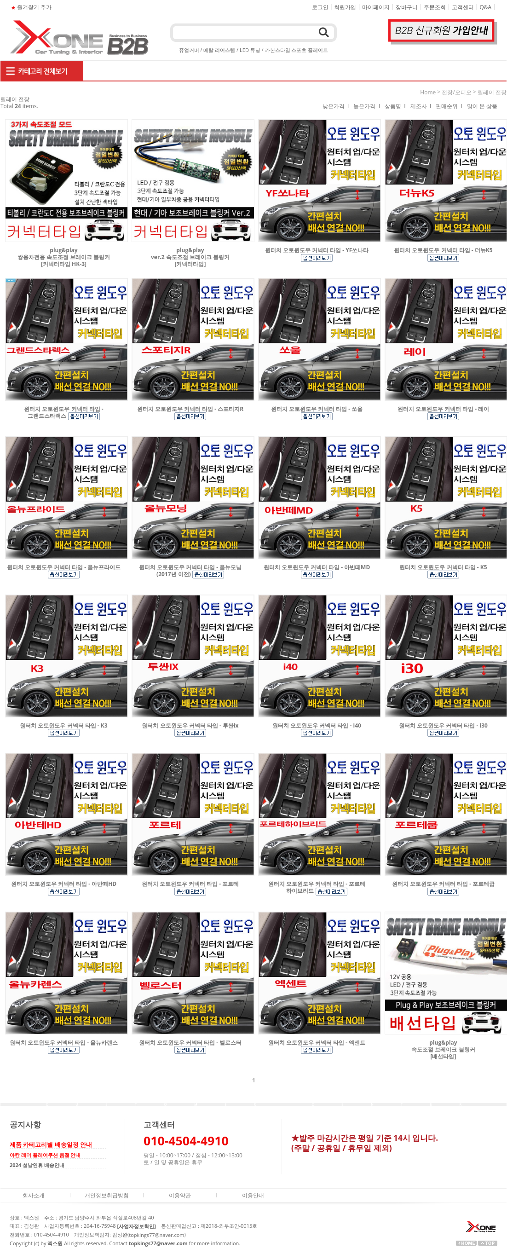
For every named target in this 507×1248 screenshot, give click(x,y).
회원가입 (345, 7)
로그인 (320, 7)
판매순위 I (449, 106)
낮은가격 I (336, 106)
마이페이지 (376, 7)
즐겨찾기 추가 (31, 7)
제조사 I (421, 106)
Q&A (486, 7)
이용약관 (180, 1195)
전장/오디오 (456, 92)
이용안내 (253, 1195)
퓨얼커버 (189, 49)
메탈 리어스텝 (219, 49)
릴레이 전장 (492, 92)
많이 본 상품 (482, 106)
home (428, 92)
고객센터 (463, 7)
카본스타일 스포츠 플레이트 (296, 49)
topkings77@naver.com (156, 1234)
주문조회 (435, 7)
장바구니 (407, 7)
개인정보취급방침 (107, 1195)
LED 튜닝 (250, 49)
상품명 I (395, 106)
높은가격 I (366, 106)
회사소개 (34, 1195)
